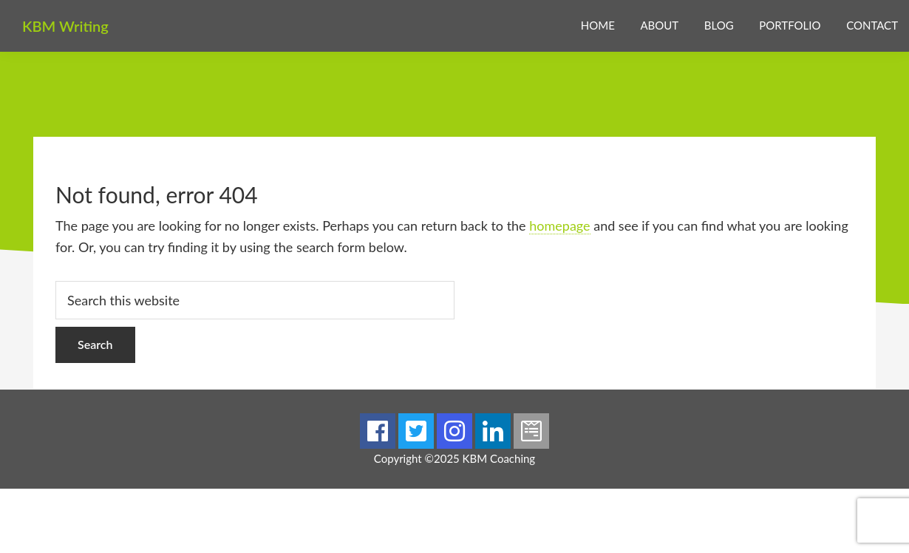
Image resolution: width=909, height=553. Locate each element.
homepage (559, 225)
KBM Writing (65, 26)
